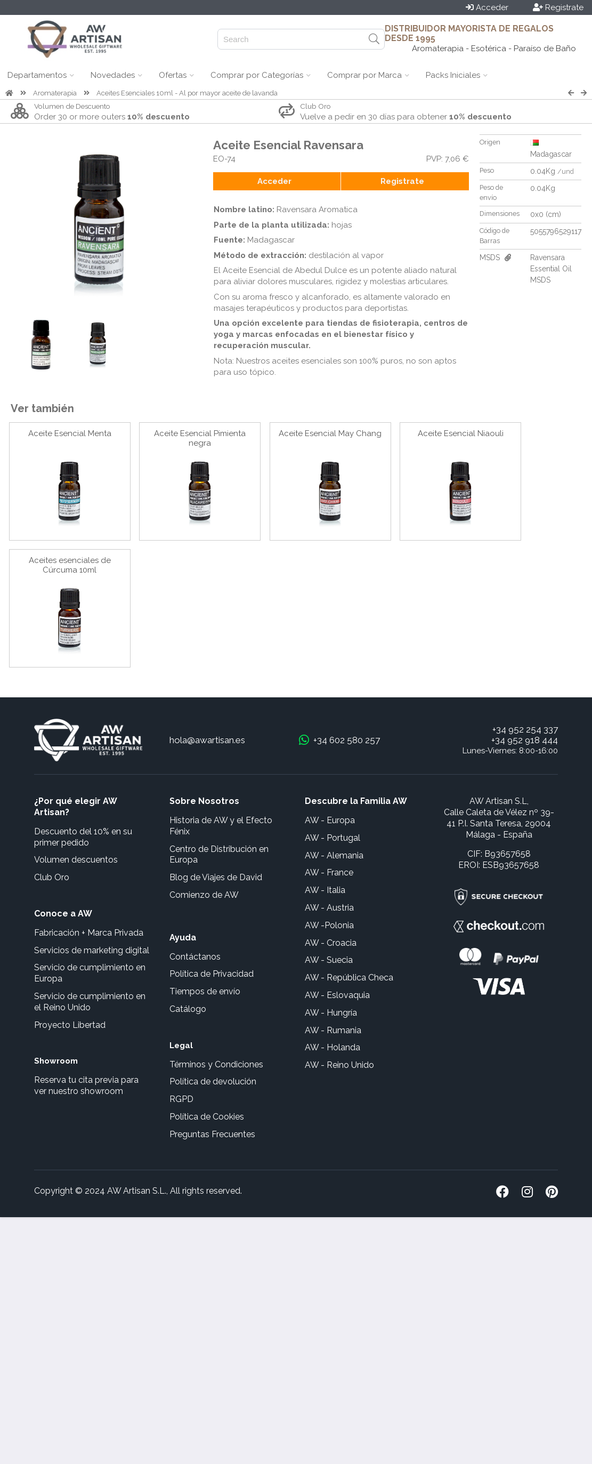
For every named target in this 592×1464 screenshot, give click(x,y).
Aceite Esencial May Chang (330, 433)
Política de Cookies (206, 1117)
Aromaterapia (55, 93)
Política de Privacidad (211, 974)
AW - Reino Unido (339, 1065)
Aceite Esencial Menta (69, 433)
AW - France (329, 872)
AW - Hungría (331, 1013)
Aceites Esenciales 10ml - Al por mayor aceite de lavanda (187, 93)
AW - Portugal (332, 838)
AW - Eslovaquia (337, 995)
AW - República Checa (349, 977)
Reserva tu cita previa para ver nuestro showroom (86, 1085)
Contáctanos (195, 957)
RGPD (181, 1099)
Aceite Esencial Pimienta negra (200, 438)
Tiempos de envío (204, 991)
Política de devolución (212, 1081)
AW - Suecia (329, 960)
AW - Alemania (334, 855)
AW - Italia (325, 890)
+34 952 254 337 (525, 729)
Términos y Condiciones (216, 1064)
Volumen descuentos (76, 860)
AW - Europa (330, 820)
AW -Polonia (329, 925)
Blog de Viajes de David (215, 877)
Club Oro (51, 877)
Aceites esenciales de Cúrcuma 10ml (70, 565)
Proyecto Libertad (70, 1025)
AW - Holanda (332, 1047)
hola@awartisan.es (207, 740)
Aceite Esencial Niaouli (461, 433)
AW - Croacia (330, 943)
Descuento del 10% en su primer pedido (83, 837)
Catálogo (187, 1009)
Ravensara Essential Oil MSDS (551, 268)
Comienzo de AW (204, 895)
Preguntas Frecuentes (212, 1134)
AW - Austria (329, 908)
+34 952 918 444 (524, 740)
